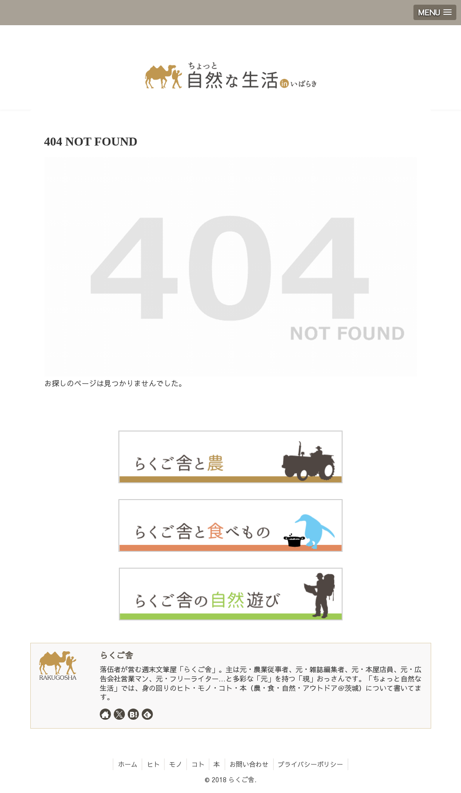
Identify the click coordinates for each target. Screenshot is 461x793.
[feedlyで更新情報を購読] (147, 714)
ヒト (152, 764)
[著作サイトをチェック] (105, 714)
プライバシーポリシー (312, 764)
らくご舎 (116, 655)
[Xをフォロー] (119, 714)
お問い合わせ (250, 764)
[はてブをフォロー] (133, 714)
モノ (175, 764)
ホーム (126, 764)
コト (198, 764)
